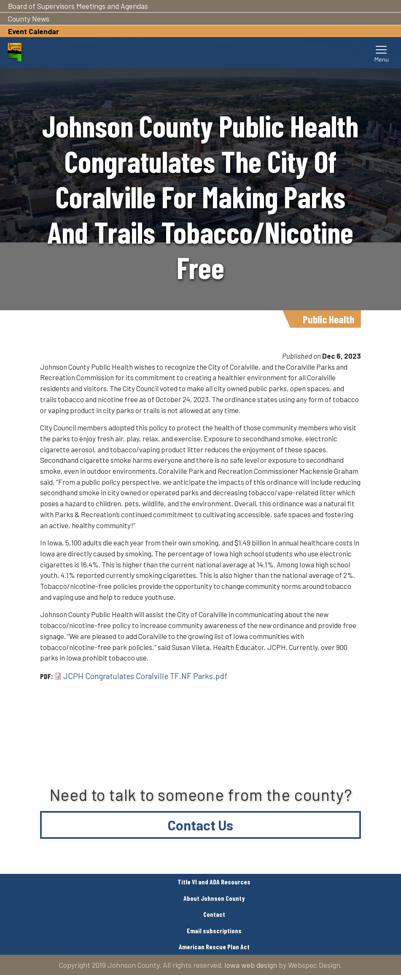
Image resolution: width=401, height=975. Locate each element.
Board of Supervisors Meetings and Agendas (78, 6)
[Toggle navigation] (381, 52)
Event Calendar (33, 31)
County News (28, 18)
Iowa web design (250, 965)
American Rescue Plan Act (214, 947)
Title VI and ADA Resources (214, 882)
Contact (214, 914)
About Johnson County (214, 898)
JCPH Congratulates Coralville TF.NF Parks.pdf (145, 676)
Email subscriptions (214, 931)
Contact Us (200, 825)
